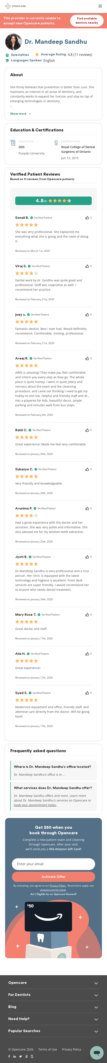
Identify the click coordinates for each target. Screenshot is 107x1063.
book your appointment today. (35, 805)
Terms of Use (47, 1049)
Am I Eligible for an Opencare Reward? (53, 894)
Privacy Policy (58, 885)
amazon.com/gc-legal (53, 890)
